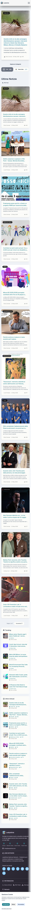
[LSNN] (27, 868)
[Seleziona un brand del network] (15, 893)
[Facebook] (4, 868)
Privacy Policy (9, 904)
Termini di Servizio (17, 904)
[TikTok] (17, 868)
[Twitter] (13, 868)
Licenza (23, 904)
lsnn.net (6, 898)
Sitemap (25, 885)
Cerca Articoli (7, 885)
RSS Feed (5, 82)
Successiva (19, 623)
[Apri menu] (28, 2)
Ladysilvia (8, 832)
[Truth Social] (4, 873)
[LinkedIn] (22, 868)
